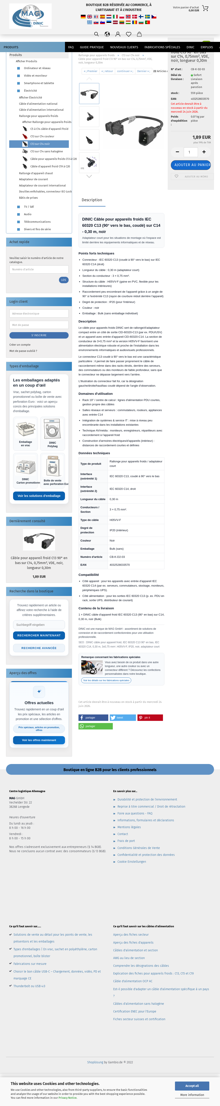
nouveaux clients (124, 47)
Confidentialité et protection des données (146, 855)
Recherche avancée (39, 648)
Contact (123, 834)
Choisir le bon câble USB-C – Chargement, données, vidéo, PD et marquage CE (57, 975)
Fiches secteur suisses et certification (139, 1019)
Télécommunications (33, 222)
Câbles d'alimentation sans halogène (138, 1004)
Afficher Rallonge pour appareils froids (45, 122)
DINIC (190, 47)
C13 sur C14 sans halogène (42, 151)
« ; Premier (90, 71)
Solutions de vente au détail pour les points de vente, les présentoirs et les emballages (53, 938)
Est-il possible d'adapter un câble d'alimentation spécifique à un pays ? (161, 992)
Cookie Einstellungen (132, 862)
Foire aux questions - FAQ (135, 813)
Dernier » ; (143, 71)
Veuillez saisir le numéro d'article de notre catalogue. (36, 260)
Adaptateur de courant (33, 179)
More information (192, 1095)
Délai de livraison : (177, 77)
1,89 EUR (39, 577)
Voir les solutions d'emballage (39, 496)
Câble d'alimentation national (38, 103)
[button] (93, 717)
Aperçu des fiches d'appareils (133, 942)
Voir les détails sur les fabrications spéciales (106, 680)
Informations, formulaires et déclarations (146, 820)
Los (63, 279)
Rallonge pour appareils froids (38, 116)
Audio (24, 214)
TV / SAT (25, 207)
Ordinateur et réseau (33, 68)
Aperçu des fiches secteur (131, 935)
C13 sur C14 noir (36, 144)
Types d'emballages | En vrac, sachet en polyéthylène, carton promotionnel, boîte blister (55, 952)
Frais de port (126, 841)
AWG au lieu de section (129, 958)
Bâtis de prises (28, 197)
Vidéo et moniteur (31, 76)
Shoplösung (95, 1062)
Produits (11, 47)
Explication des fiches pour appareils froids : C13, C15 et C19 (153, 973)
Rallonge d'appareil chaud (36, 173)
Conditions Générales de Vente (139, 848)
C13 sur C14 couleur (38, 136)
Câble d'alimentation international (41, 109)
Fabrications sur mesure (30, 964)
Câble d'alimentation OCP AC (132, 981)
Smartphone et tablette (35, 83)
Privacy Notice (68, 1097)
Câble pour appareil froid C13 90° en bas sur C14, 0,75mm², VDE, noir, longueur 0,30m (39, 563)
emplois (207, 47)
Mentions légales (129, 827)
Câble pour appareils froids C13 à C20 (45, 159)
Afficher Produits (26, 61)
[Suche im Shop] (39, 624)
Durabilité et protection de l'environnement (147, 799)
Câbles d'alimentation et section (135, 950)
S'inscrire (39, 335)
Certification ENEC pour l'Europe (134, 1011)
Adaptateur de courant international (42, 185)
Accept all (192, 1086)
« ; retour (107, 71)
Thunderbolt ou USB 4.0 (29, 986)
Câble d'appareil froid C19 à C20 (45, 166)
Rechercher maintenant (39, 635)
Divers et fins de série (33, 229)
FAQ (71, 47)
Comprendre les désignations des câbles (141, 966)
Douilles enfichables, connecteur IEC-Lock (44, 191)
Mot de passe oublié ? (23, 351)
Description (92, 200)
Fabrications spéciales (162, 47)
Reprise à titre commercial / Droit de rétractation (151, 806)
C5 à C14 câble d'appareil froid (45, 129)
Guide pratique (92, 47)
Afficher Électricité (30, 97)
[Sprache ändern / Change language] (160, 34)
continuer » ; (125, 71)
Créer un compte (19, 344)
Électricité (26, 91)
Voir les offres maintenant (39, 740)
